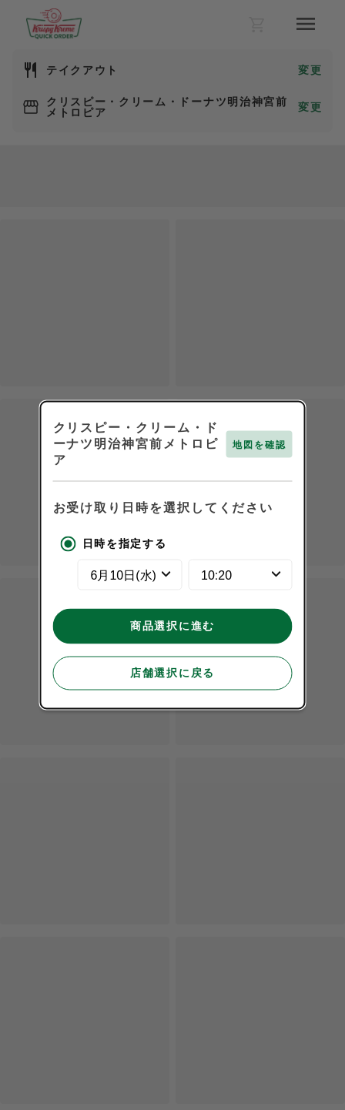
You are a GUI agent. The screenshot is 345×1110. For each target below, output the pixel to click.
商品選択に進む (172, 626)
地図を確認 (259, 445)
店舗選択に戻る (172, 673)
